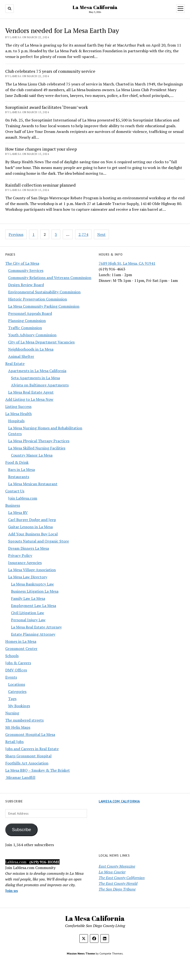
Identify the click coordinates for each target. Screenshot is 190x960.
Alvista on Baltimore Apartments (40, 385)
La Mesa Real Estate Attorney (36, 627)
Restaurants (18, 476)
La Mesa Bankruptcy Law (32, 584)
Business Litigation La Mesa (34, 591)
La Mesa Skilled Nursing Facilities (36, 448)
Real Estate (15, 363)
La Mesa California (95, 7)
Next (101, 234)
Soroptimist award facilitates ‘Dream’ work (46, 107)
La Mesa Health (18, 413)
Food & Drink (17, 462)
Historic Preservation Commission (37, 299)
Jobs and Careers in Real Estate (32, 748)
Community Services (25, 270)
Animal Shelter (21, 356)
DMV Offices (16, 670)
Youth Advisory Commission (32, 335)
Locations (16, 684)
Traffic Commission (25, 327)
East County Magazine (117, 866)
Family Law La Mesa (28, 598)
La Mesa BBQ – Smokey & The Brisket (37, 770)
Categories (17, 691)
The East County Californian (122, 877)
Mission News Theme (81, 953)
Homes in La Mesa (20, 641)
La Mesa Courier (112, 872)
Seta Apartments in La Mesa (35, 377)
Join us (11, 890)
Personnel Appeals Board (30, 313)
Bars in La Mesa (21, 469)
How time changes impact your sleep (41, 149)
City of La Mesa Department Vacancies (41, 342)
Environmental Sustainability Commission (44, 292)
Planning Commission (27, 320)
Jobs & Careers (18, 662)
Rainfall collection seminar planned (40, 185)
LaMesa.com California (119, 801)
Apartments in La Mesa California (37, 370)
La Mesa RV (18, 512)
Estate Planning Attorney (33, 634)
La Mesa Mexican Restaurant (32, 483)
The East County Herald (118, 883)
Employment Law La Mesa (33, 605)
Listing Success (18, 406)
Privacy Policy (20, 555)
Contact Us (14, 491)
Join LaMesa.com (22, 498)
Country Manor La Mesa (31, 455)
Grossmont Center (21, 648)
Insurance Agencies (25, 562)
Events (11, 677)
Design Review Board (26, 284)
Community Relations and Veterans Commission (49, 277)
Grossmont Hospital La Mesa (30, 734)
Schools (12, 655)
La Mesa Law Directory (27, 577)
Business (12, 505)
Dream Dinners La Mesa (28, 548)
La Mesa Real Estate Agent (31, 392)
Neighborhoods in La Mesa (30, 349)
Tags (12, 698)
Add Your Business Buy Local (33, 534)
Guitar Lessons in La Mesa (30, 526)
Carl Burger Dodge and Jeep (32, 519)
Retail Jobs (14, 741)
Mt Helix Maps (17, 727)
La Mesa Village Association (32, 569)
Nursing (12, 713)
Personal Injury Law (28, 619)
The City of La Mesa (22, 263)
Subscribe (21, 829)
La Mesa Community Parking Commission (43, 306)
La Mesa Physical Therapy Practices (38, 440)
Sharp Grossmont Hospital (28, 756)
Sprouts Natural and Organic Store (38, 541)
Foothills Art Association (26, 763)
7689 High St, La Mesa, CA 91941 (127, 263)
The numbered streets (24, 720)
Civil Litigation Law (27, 612)
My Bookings (19, 705)
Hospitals (16, 420)
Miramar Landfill (20, 777)
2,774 (83, 234)
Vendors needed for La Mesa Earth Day (62, 30)
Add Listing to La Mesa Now (29, 399)
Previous (16, 234)
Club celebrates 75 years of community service (50, 71)
